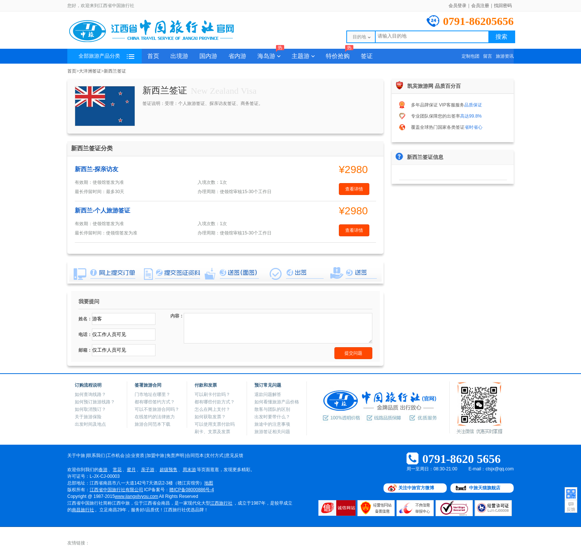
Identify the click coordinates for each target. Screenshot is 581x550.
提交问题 (353, 353)
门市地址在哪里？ (152, 394)
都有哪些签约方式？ (155, 401)
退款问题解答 (267, 394)
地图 (208, 483)
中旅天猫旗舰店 (484, 487)
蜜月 (131, 469)
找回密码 (503, 5)
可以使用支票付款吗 (215, 424)
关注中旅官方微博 (416, 487)
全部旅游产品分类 (106, 56)
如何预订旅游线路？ (95, 401)
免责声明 (175, 455)
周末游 (189, 469)
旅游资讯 (505, 56)
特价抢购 (339, 54)
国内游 (208, 56)
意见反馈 (234, 455)
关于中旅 (76, 455)
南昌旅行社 (83, 509)
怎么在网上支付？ (212, 409)
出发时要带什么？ (272, 416)
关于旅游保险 (88, 416)
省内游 (237, 56)
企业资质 (135, 455)
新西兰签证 (115, 71)
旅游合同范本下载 (152, 424)
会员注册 (480, 5)
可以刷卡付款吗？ (212, 394)
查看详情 (354, 189)
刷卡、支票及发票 (212, 431)
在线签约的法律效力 (155, 416)
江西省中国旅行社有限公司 (116, 489)
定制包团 (470, 56)
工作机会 (116, 455)
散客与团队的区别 (272, 409)
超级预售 (168, 469)
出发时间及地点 (90, 424)
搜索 (501, 36)
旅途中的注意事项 (272, 424)
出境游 (179, 56)
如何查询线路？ (90, 394)
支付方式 (215, 455)
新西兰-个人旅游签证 (102, 210)
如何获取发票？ (210, 416)
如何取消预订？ (90, 409)
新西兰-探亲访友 (96, 169)
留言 (487, 56)
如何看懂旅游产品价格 (276, 401)
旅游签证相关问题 (272, 431)
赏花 (117, 469)
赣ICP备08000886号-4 (191, 489)
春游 (103, 469)
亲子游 (147, 469)
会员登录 (457, 5)
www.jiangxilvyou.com (136, 496)
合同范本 (195, 455)
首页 (153, 56)
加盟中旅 (155, 455)
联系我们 (96, 455)
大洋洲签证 (90, 71)
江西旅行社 (221, 503)
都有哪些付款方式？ (215, 401)
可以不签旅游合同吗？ (157, 409)
